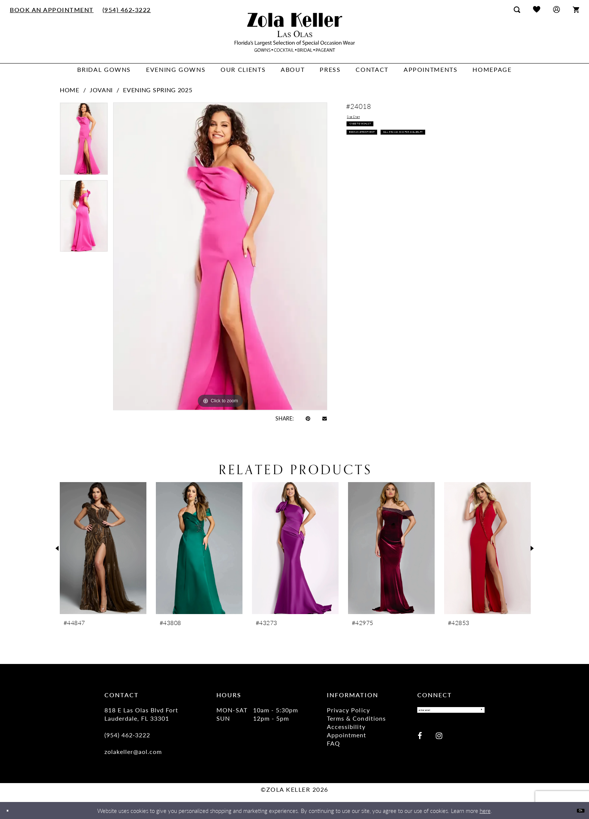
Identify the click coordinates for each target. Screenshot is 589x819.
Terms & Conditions (356, 718)
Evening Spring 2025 (157, 89)
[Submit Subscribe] (477, 712)
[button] (556, 9)
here (485, 810)
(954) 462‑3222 (127, 735)
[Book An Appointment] (52, 9)
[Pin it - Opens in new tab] (308, 418)
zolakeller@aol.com (133, 751)
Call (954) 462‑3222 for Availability (401, 172)
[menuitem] (52, 9)
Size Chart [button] (362, 120)
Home (69, 89)
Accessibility (346, 726)
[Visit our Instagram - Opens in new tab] (439, 741)
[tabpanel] (84, 141)
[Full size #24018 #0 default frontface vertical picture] (220, 256)
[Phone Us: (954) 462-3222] (126, 9)
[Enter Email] (451, 712)
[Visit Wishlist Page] (537, 9)
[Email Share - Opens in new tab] (324, 418)
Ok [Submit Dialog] (576, 810)
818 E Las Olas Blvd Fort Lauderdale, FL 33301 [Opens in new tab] (141, 714)
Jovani (101, 89)
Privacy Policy (348, 710)
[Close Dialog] (11, 810)
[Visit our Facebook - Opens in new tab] (419, 741)
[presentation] (103, 548)
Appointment (346, 735)
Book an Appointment (383, 154)
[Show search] (517, 9)
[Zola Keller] (295, 32)
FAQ (333, 743)
